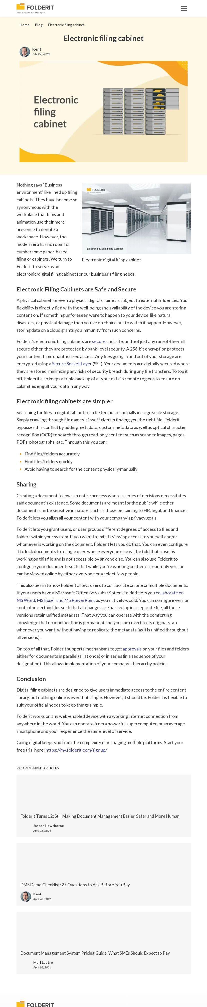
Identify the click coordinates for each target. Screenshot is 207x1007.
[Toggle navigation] (184, 8)
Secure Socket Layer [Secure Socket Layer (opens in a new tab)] (72, 363)
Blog (39, 25)
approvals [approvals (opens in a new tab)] (132, 648)
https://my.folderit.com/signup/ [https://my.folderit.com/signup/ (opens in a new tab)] (76, 750)
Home (25, 25)
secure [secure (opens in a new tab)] (99, 341)
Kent (36, 49)
